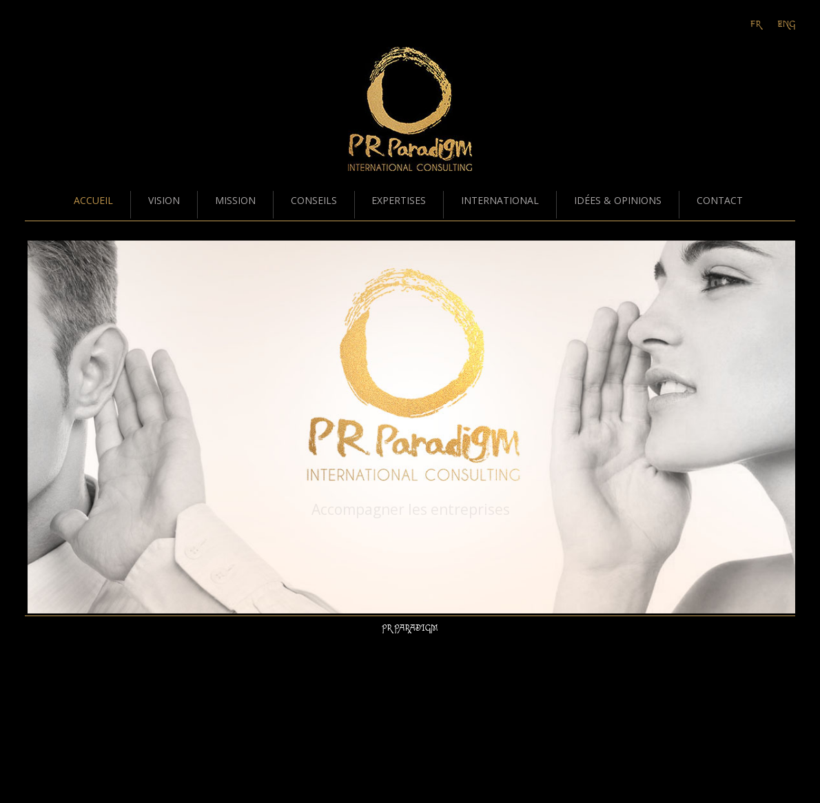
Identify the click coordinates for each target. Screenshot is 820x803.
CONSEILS (314, 200)
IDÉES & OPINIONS (618, 200)
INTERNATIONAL (500, 200)
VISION (164, 200)
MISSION (235, 200)
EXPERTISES (398, 200)
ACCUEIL (93, 200)
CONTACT (720, 200)
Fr (755, 24)
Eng (786, 24)
